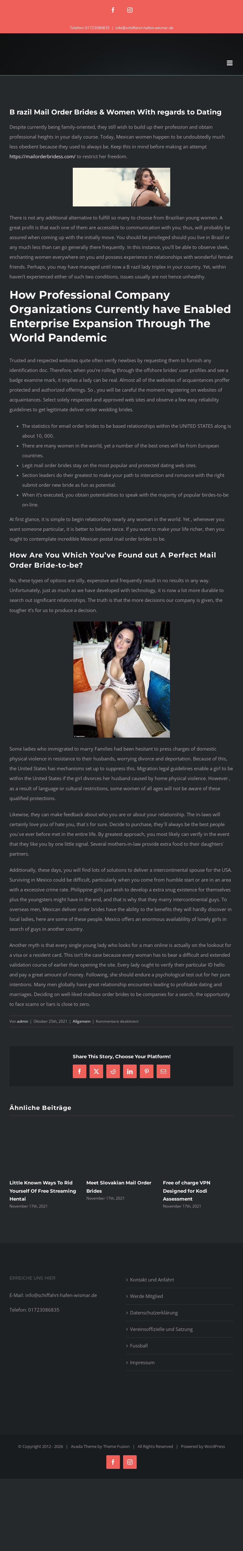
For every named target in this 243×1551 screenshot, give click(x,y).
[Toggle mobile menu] (230, 63)
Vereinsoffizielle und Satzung (161, 1329)
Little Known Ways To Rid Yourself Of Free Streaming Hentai (42, 1191)
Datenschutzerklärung (154, 1312)
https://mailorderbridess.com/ (42, 156)
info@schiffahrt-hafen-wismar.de (144, 27)
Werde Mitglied (146, 1296)
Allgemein (81, 1021)
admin (22, 1021)
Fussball (139, 1345)
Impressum (142, 1362)
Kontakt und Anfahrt (152, 1279)
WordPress (214, 1446)
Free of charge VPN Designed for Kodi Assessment (186, 1191)
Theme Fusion (116, 1446)
